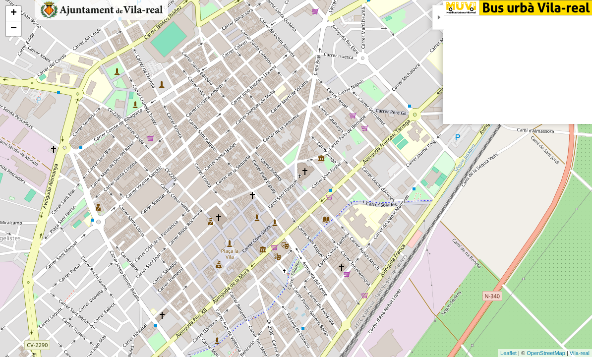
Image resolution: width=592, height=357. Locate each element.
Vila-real (580, 353)
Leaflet (508, 353)
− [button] (13, 28)
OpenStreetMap (546, 353)
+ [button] (13, 13)
